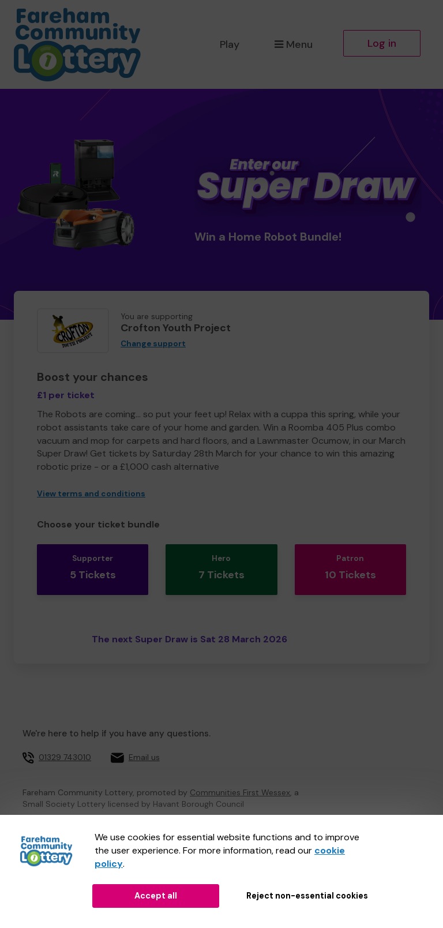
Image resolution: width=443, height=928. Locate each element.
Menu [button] (293, 44)
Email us (144, 748)
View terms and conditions (91, 494)
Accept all (155, 895)
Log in (381, 43)
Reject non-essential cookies (307, 895)
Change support (153, 344)
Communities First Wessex (240, 784)
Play (229, 44)
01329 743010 (65, 748)
